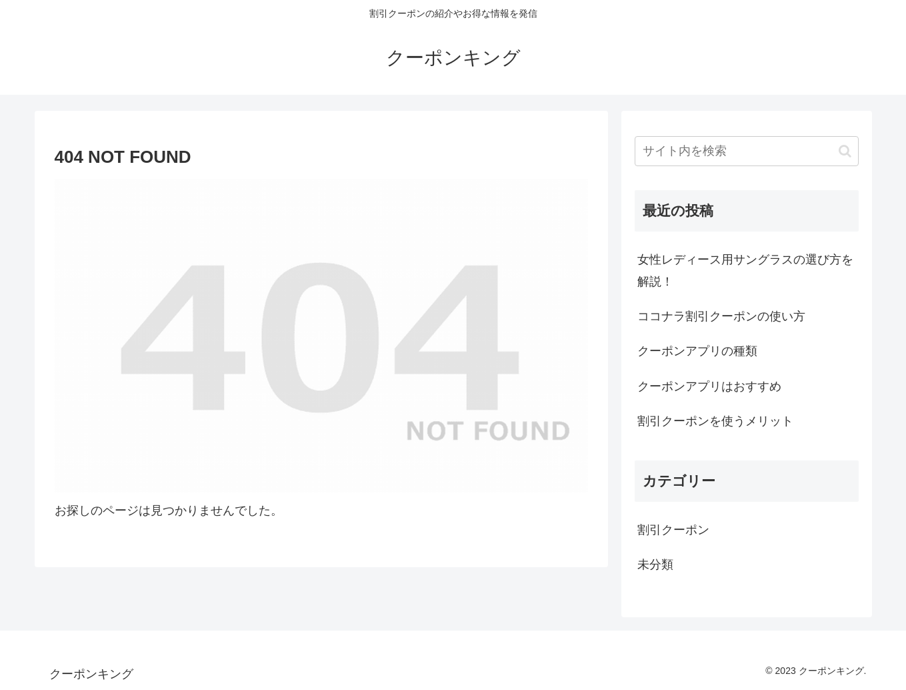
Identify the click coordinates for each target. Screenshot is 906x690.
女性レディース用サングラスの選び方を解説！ (745, 270)
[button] (845, 151)
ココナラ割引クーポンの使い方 (721, 316)
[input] (747, 151)
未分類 (655, 564)
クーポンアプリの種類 (697, 351)
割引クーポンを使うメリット (715, 421)
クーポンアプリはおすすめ (709, 386)
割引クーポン (673, 530)
